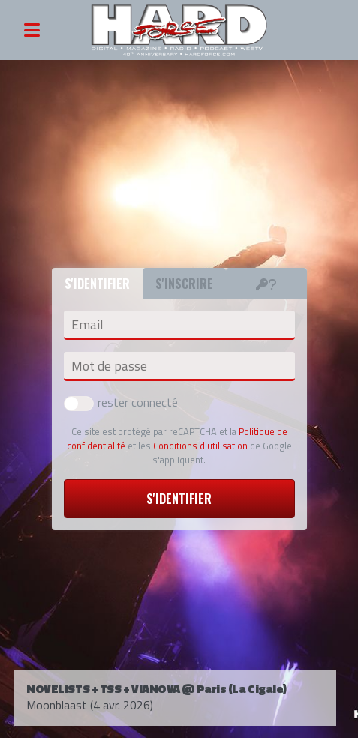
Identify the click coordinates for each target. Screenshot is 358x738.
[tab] (266, 283)
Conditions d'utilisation (200, 445)
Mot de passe (109, 366)
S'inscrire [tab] (184, 283)
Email (87, 325)
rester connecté (121, 402)
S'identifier (179, 499)
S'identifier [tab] (97, 283)
